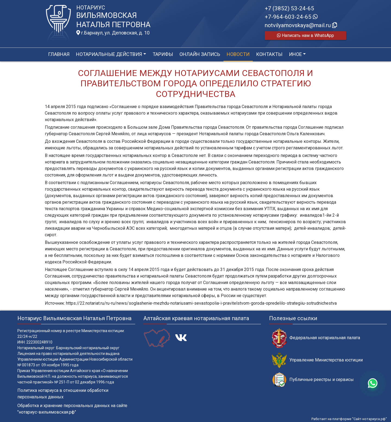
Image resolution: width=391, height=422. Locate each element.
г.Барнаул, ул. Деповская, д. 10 (113, 33)
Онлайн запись (199, 54)
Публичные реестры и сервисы (313, 379)
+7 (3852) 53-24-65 (289, 8)
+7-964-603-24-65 (291, 17)
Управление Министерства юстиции (317, 360)
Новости (238, 54)
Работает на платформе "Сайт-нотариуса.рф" (349, 419)
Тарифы (163, 54)
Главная (59, 54)
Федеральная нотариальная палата (316, 338)
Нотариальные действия (109, 54)
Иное (295, 54)
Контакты (269, 54)
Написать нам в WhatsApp (305, 35)
